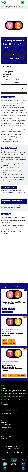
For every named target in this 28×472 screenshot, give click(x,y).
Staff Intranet (4, 422)
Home (2, 6)
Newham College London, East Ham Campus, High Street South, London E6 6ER (14, 391)
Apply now (14, 55)
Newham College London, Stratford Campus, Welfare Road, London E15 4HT (14, 394)
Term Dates (3, 426)
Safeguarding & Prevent (6, 427)
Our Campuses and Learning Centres (9, 410)
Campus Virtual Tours (6, 411)
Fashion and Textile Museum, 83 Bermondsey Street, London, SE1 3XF (14, 403)
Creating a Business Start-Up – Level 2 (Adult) (14, 6)
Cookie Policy (4, 438)
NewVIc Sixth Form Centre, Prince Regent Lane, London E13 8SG (14, 400)
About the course (9, 88)
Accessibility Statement (6, 436)
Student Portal (4, 420)
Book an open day (14, 59)
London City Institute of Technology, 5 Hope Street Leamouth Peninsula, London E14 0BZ (13, 397)
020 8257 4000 (6, 385)
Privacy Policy (4, 434)
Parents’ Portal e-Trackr (6, 424)
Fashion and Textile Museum (7, 413)
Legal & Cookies (16, 448)
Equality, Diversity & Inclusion (7, 440)
